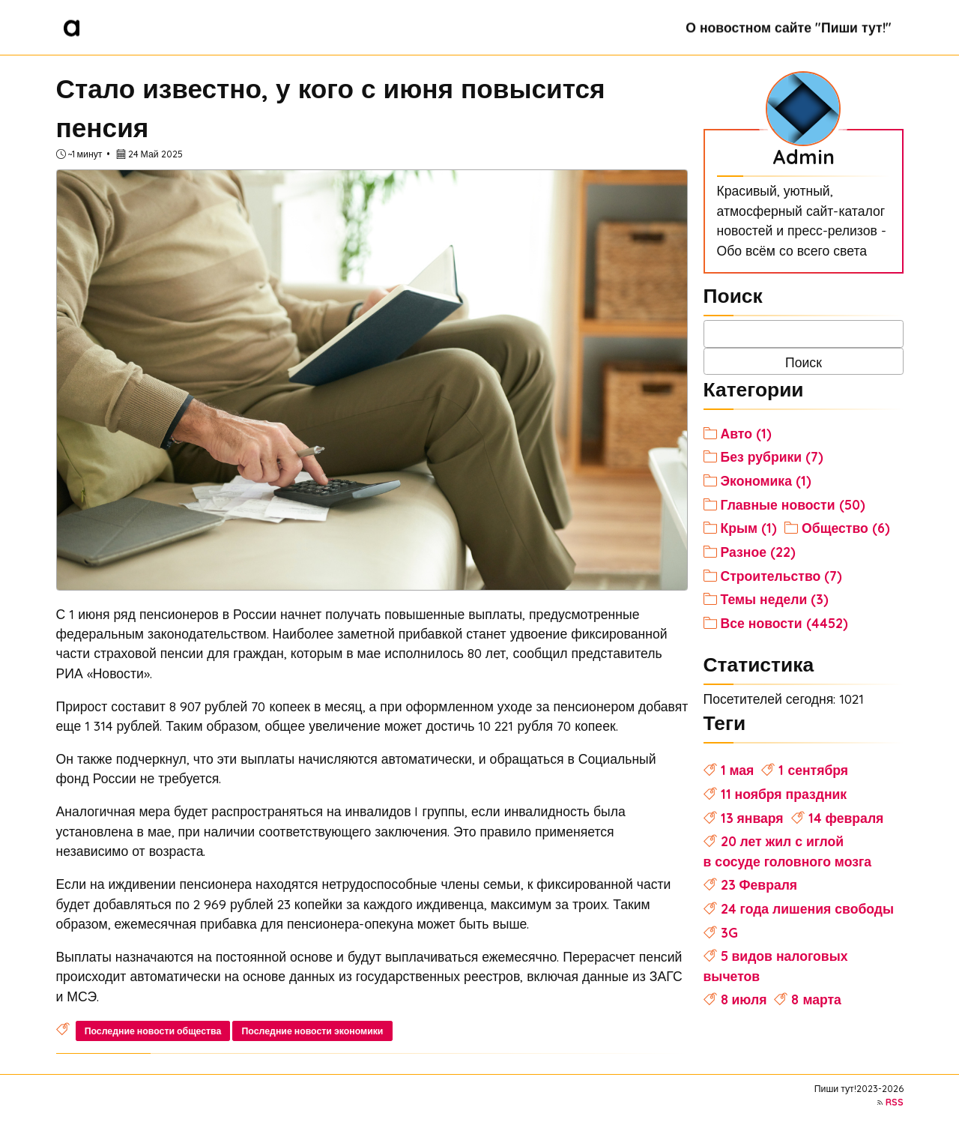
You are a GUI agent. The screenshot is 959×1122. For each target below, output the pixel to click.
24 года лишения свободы (807, 908)
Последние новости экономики (313, 1031)
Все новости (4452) (784, 623)
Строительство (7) (782, 575)
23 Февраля (759, 884)
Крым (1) (749, 527)
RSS (895, 1102)
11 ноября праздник (784, 793)
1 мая (737, 769)
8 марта (816, 999)
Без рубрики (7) (772, 456)
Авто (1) (746, 433)
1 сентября (813, 769)
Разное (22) (758, 551)
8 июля (744, 999)
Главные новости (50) (793, 504)
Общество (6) (846, 527)
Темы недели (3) (775, 599)
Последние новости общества (153, 1031)
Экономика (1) (766, 480)
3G (729, 932)
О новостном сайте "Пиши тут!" (788, 27)
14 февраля (846, 817)
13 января (752, 817)
